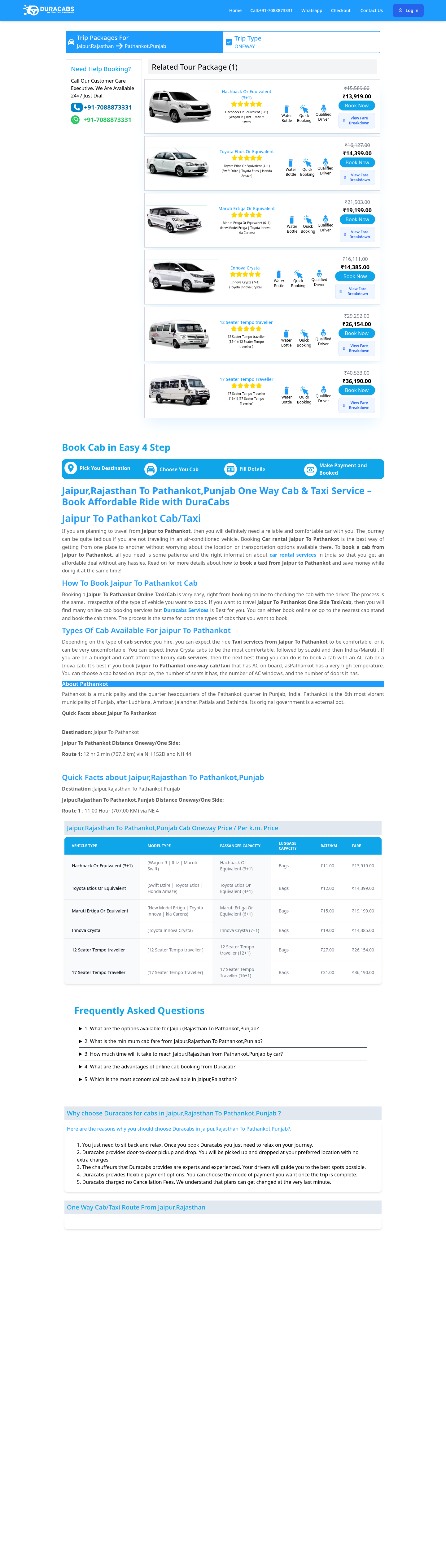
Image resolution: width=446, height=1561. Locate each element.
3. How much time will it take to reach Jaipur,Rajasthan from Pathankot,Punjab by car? (184, 1053)
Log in (408, 10)
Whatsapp (311, 10)
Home (235, 10)
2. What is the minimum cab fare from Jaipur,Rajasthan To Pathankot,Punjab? (174, 1041)
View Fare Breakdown (356, 120)
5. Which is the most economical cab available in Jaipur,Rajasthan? (161, 1079)
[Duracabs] (48, 10)
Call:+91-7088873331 (271, 10)
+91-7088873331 (108, 107)
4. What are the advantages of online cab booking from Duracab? (160, 1066)
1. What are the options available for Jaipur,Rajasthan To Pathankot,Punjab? (172, 1028)
